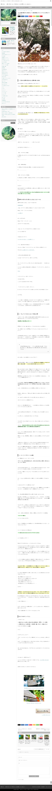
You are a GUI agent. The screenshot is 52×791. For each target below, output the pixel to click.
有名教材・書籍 (4, 66)
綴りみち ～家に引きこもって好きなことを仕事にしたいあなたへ (16, 4)
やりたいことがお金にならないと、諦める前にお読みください (25, 729)
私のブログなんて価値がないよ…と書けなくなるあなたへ (40, 741)
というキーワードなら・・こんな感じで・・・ (26, 239)
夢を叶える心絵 (4, 76)
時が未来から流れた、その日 (5, 111)
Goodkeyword (20, 205)
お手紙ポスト (47, 7)
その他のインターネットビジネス (6, 78)
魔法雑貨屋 (30, 7)
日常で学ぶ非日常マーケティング (6, 54)
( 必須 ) (20, 757)
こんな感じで (20, 213)
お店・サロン (26, 10)
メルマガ (3, 88)
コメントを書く (30, 10)
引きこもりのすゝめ (22, 7)
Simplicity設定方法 (4, 69)
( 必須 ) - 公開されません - (23, 760)
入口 (2, 50)
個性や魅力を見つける (5, 73)
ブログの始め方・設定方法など (6, 51)
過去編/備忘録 (4, 100)
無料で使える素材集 (4, 82)
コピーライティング (4, 91)
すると (19, 271)
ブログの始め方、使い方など (5, 85)
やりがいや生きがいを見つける (6, 101)
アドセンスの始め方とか (5, 75)
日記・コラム (3, 81)
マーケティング (4, 94)
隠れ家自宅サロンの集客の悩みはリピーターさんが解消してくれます (42, 729)
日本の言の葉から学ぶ (5, 79)
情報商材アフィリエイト (5, 57)
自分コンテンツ (4, 103)
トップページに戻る (20, 779)
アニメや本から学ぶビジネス (5, 60)
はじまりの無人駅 (13, 7)
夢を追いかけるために (5, 72)
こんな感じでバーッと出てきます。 (28, 249)
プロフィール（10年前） (38, 7)
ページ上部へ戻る (51, 782)
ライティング (22, 10)
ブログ (19, 10)
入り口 (5, 7)
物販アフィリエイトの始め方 (5, 63)
